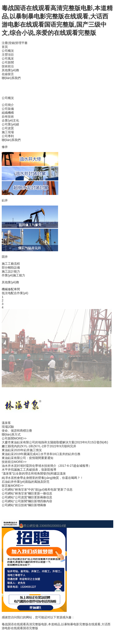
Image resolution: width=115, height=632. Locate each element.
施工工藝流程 (11, 263)
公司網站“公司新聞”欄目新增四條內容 (27, 501)
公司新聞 (8, 62)
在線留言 (8, 74)
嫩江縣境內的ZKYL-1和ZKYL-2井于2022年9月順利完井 (39, 446)
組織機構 (8, 112)
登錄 (12, 43)
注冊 (5, 43)
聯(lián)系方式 (11, 434)
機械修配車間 (11, 289)
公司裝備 (8, 108)
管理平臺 (21, 43)
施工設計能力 (11, 271)
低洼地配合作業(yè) (15, 293)
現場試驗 (8, 426)
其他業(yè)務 (10, 70)
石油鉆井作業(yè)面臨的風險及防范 (25, 481)
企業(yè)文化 (10, 120)
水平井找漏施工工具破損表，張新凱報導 (29, 469)
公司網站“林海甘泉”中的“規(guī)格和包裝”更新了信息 (37, 489)
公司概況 (8, 50)
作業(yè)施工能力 (13, 275)
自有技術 (8, 116)
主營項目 (8, 54)
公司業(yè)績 (10, 124)
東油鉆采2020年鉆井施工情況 (22, 450)
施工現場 (8, 132)
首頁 (5, 47)
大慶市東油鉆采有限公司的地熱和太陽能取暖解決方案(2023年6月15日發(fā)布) (55, 442)
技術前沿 (8, 66)
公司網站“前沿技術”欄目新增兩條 (24, 505)
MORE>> (20, 438)
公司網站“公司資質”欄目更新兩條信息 (27, 497)
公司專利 (8, 136)
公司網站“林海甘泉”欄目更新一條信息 (27, 493)
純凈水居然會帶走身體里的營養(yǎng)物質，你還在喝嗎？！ (42, 478)
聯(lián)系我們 (11, 78)
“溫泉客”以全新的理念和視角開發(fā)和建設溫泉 (34, 473)
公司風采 (8, 58)
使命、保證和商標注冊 (17, 430)
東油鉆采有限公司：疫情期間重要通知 (27, 458)
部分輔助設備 (11, 267)
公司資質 (8, 128)
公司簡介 (8, 105)
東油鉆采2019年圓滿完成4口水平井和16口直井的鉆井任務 (41, 454)
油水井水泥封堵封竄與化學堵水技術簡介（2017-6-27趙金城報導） (46, 465)
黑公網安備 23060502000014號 (42, 525)
